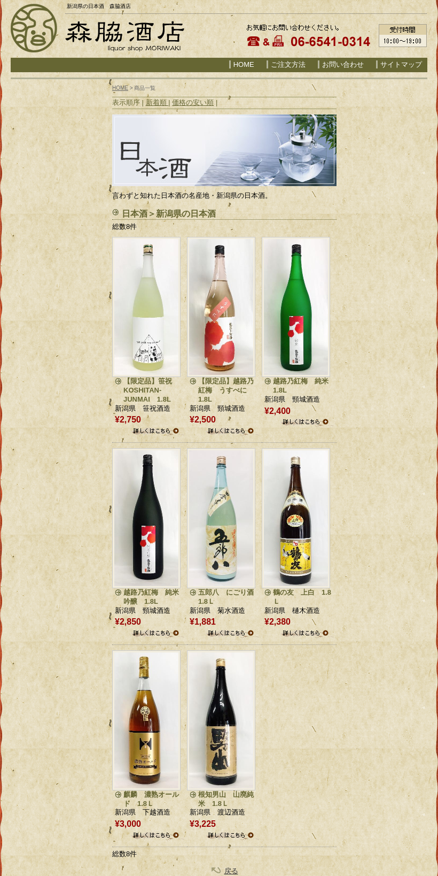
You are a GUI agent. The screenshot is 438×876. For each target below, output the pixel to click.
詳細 (157, 432)
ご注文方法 (288, 64)
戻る (231, 871)
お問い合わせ (343, 64)
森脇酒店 (124, 35)
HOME (243, 64)
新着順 (157, 102)
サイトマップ (401, 64)
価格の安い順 (193, 102)
